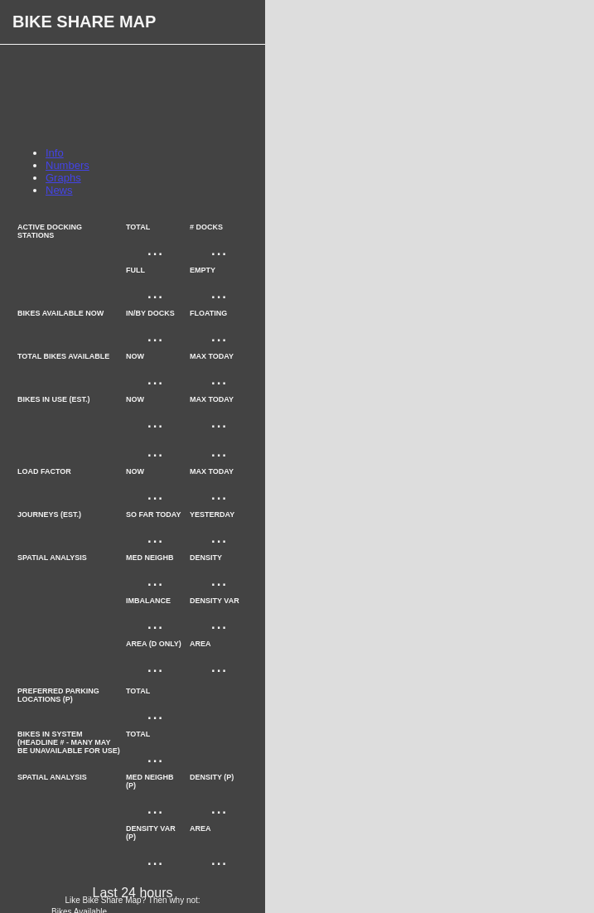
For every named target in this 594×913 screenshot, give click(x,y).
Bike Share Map (84, 21)
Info (55, 153)
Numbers (67, 165)
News (59, 190)
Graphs (63, 177)
